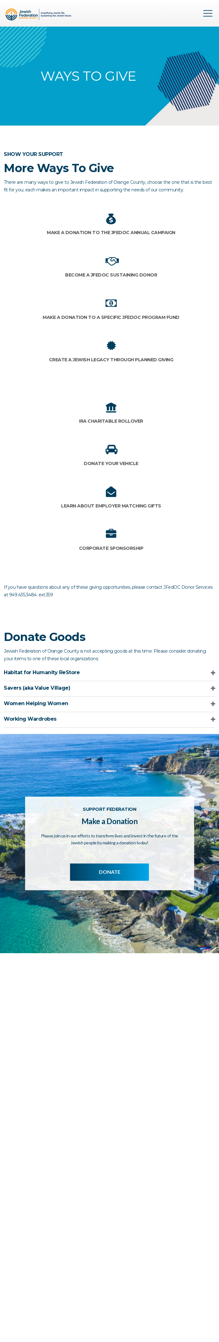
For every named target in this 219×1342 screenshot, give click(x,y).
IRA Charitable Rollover (111, 421)
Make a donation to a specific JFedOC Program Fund (111, 317)
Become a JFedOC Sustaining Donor (111, 275)
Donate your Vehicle (111, 463)
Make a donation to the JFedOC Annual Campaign (111, 232)
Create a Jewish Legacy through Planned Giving (111, 360)
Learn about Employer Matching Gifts (111, 506)
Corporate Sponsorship (111, 548)
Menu (208, 13)
